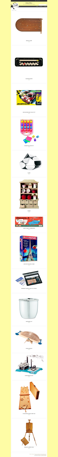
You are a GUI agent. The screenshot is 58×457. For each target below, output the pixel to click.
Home (37, 6)
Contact (45, 6)
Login (35, 0)
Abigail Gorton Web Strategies (42, 455)
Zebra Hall (29, 2)
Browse (41, 6)
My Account (38, 0)
